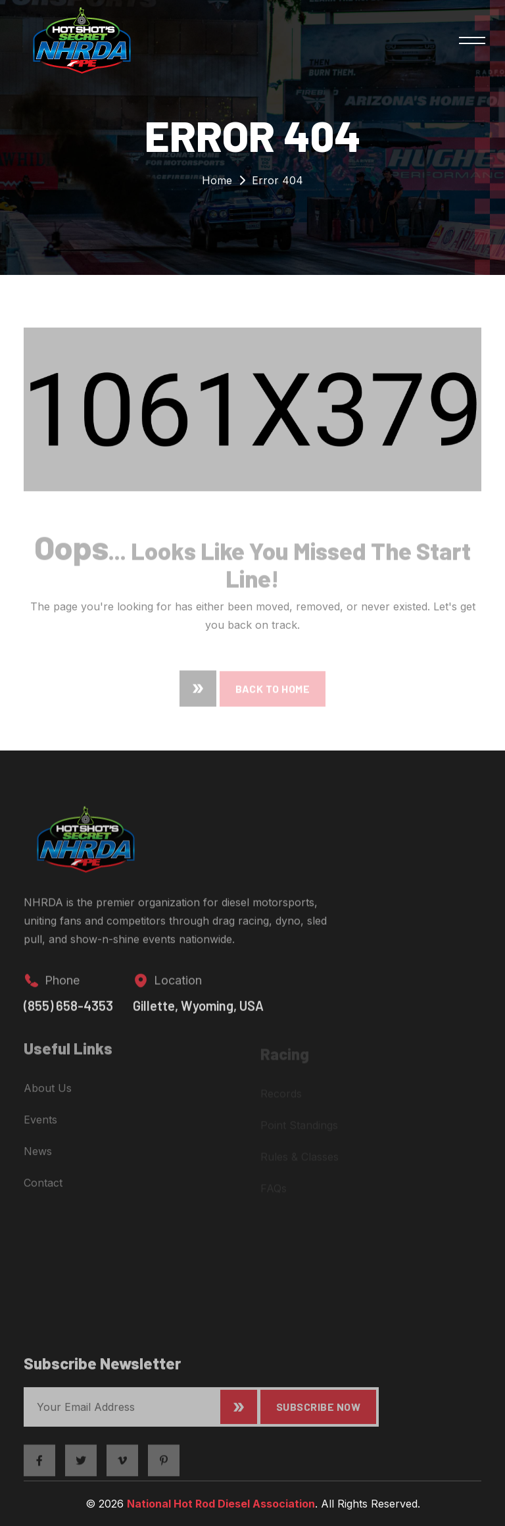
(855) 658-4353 (68, 1015)
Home (217, 183)
